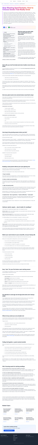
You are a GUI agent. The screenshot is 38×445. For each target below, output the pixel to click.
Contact (14, 440)
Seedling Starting (17, 3)
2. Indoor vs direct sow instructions (8, 43)
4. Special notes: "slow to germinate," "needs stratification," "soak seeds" (9, 46)
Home (2, 3)
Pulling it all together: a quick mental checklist (9, 55)
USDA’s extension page (10, 335)
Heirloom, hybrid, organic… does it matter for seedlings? (9, 48)
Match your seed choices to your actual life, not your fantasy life (9, 49)
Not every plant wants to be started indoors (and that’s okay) (9, 37)
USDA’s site (12, 73)
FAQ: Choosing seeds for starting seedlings (9, 56)
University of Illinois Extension (7, 310)
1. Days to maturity (6, 42)
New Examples (15, 437)
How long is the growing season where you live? (9, 39)
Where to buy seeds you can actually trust (8, 54)
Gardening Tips (12, 3)
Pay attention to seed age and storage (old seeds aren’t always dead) (9, 53)
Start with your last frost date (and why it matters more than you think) (8, 36)
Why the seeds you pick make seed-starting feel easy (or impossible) (9, 34)
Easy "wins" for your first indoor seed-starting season (9, 51)
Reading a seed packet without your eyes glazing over (8, 41)
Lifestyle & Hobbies (6, 3)
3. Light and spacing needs (7, 44)
